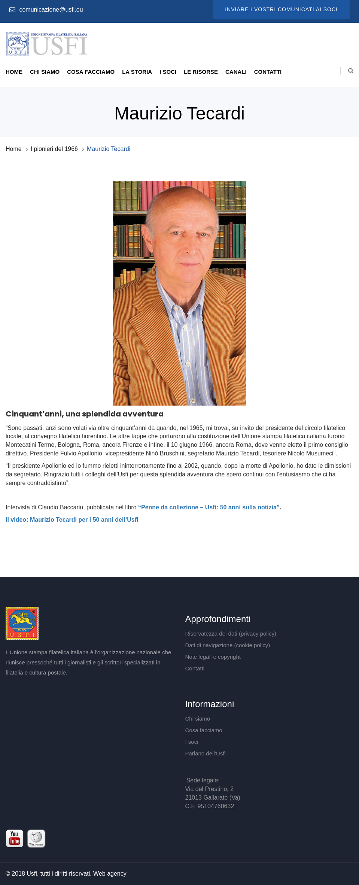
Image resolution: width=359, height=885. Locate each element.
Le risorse (201, 72)
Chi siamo (45, 72)
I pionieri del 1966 (54, 149)
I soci (167, 72)
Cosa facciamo (91, 72)
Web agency (110, 873)
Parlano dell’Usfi (205, 753)
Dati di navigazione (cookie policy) (227, 645)
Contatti (268, 72)
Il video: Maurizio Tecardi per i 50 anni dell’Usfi (72, 519)
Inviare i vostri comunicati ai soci (281, 9)
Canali (236, 72)
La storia (137, 72)
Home (14, 72)
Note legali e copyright (213, 657)
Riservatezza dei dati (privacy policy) (230, 633)
